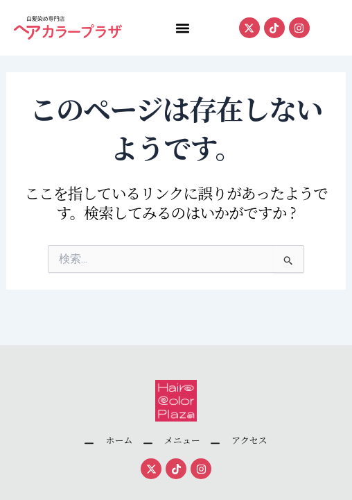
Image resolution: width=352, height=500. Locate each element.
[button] (182, 28)
